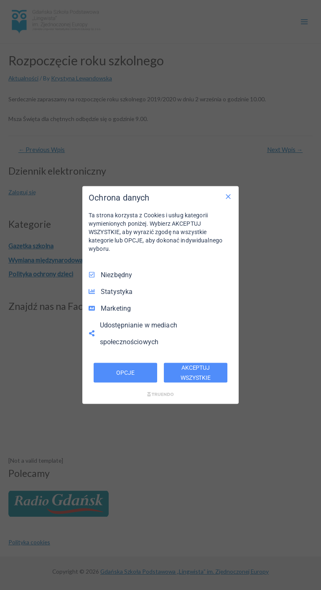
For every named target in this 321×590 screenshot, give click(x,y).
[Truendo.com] (160, 394)
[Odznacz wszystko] (228, 196)
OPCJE (125, 372)
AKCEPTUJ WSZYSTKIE (196, 372)
